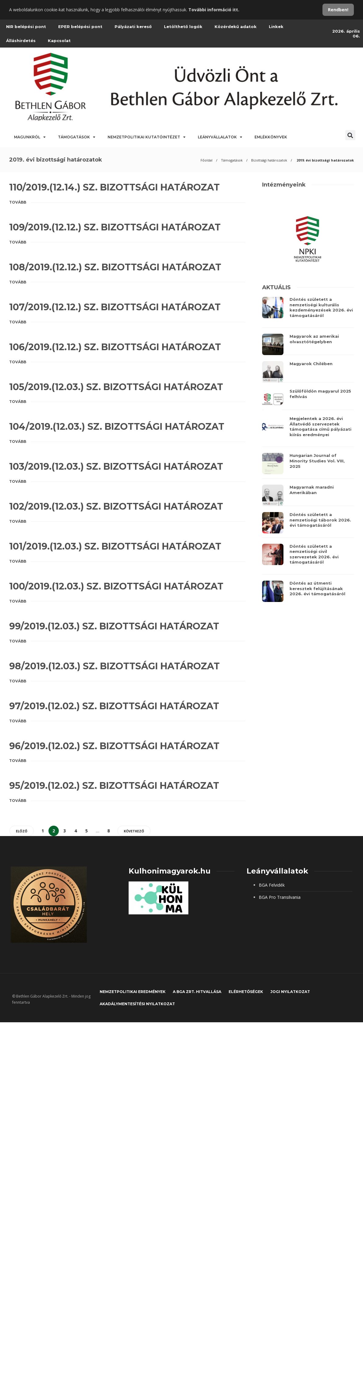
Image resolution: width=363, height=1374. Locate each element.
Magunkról (30, 137)
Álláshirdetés (21, 40)
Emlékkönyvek (270, 137)
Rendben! (338, 9)
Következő (134, 831)
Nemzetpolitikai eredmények (132, 991)
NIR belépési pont (26, 26)
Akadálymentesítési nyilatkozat (137, 1004)
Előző (21, 831)
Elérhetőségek (246, 991)
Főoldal (206, 160)
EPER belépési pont (80, 26)
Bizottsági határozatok (269, 160)
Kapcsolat (59, 40)
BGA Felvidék (272, 885)
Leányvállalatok (220, 137)
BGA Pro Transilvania (280, 897)
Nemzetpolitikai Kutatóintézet (147, 137)
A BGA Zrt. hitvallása (197, 991)
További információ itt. (213, 9)
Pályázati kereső (133, 26)
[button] (350, 135)
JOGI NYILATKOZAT (290, 991)
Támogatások (76, 137)
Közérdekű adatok (236, 26)
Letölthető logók (183, 26)
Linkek (276, 26)
